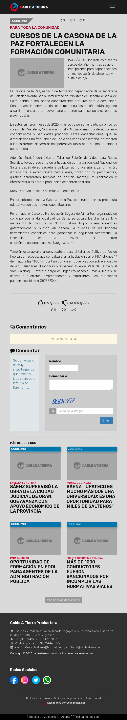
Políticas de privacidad (69, 698)
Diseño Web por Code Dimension (66, 702)
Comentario (58, 376)
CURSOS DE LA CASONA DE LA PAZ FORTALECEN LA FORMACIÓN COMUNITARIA (63, 43)
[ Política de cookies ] (86, 717)
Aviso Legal (93, 698)
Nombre (55, 361)
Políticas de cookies (39, 698)
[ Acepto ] (66, 717)
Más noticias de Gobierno (63, 600)
